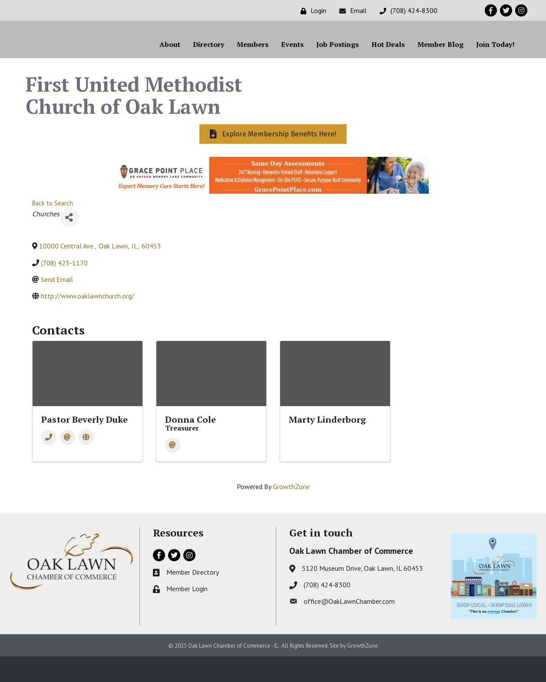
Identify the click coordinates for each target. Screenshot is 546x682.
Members (252, 57)
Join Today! (495, 57)
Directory (208, 57)
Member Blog (440, 57)
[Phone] (48, 462)
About (169, 57)
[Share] (69, 243)
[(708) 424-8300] (406, 11)
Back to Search (52, 228)
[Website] (86, 462)
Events (292, 57)
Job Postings (337, 57)
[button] (273, 159)
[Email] (351, 11)
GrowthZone (291, 511)
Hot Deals (388, 57)
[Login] (311, 11)
